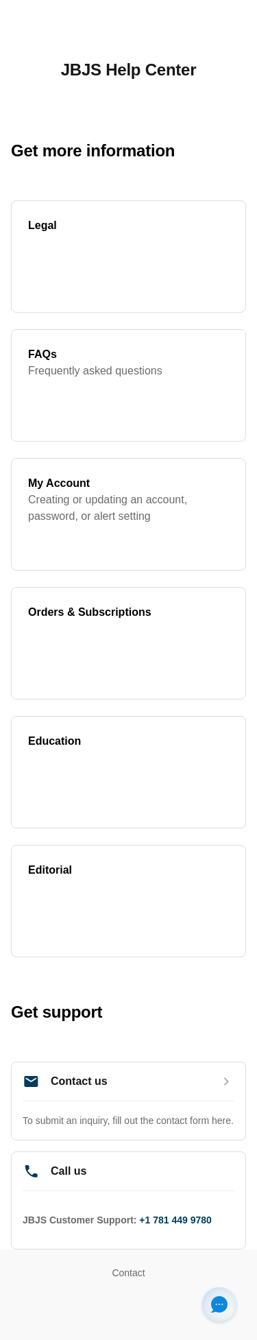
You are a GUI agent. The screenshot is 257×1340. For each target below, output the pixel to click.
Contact (128, 1272)
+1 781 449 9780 (175, 1220)
